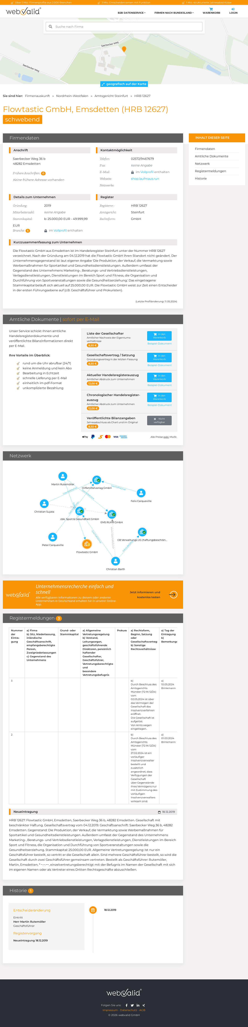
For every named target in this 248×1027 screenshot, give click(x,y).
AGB (142, 1010)
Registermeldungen (210, 171)
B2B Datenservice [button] (131, 12)
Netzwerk (202, 163)
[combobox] (124, 26)
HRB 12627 (142, 96)
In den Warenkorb (159, 336)
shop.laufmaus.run (145, 178)
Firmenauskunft (37, 96)
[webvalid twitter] (133, 1005)
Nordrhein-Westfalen (72, 96)
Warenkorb (211, 11)
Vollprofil (147, 172)
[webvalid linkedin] (138, 1005)
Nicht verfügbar (159, 420)
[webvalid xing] (144, 1005)
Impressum (110, 1010)
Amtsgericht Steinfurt (111, 96)
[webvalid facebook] (127, 1005)
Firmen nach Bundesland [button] (173, 12)
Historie (201, 178)
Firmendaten (205, 149)
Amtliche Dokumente (211, 156)
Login (233, 11)
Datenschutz (128, 1010)
